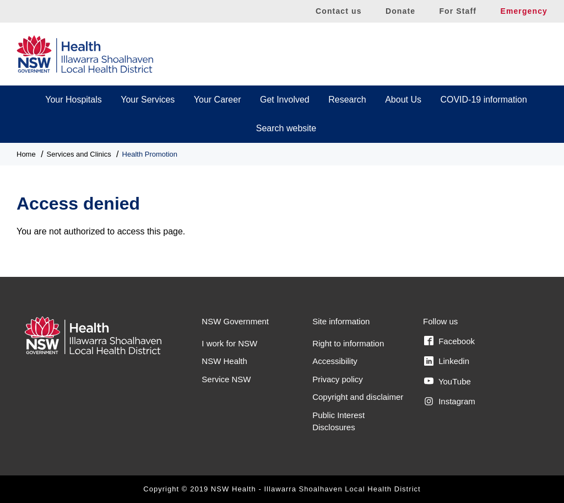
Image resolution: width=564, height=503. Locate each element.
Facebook (449, 341)
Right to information (348, 343)
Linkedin (446, 361)
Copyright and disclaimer (357, 397)
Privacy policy (337, 379)
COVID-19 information (483, 99)
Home (26, 154)
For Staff (457, 11)
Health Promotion (149, 154)
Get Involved (285, 99)
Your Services (148, 99)
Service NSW (226, 379)
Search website (286, 128)
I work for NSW (229, 343)
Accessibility (334, 361)
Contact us (339, 11)
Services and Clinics (79, 154)
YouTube (447, 381)
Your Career (217, 99)
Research (347, 99)
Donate (400, 11)
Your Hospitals (73, 99)
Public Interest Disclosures (338, 421)
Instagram (449, 401)
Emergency (523, 11)
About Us (403, 99)
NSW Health (224, 361)
